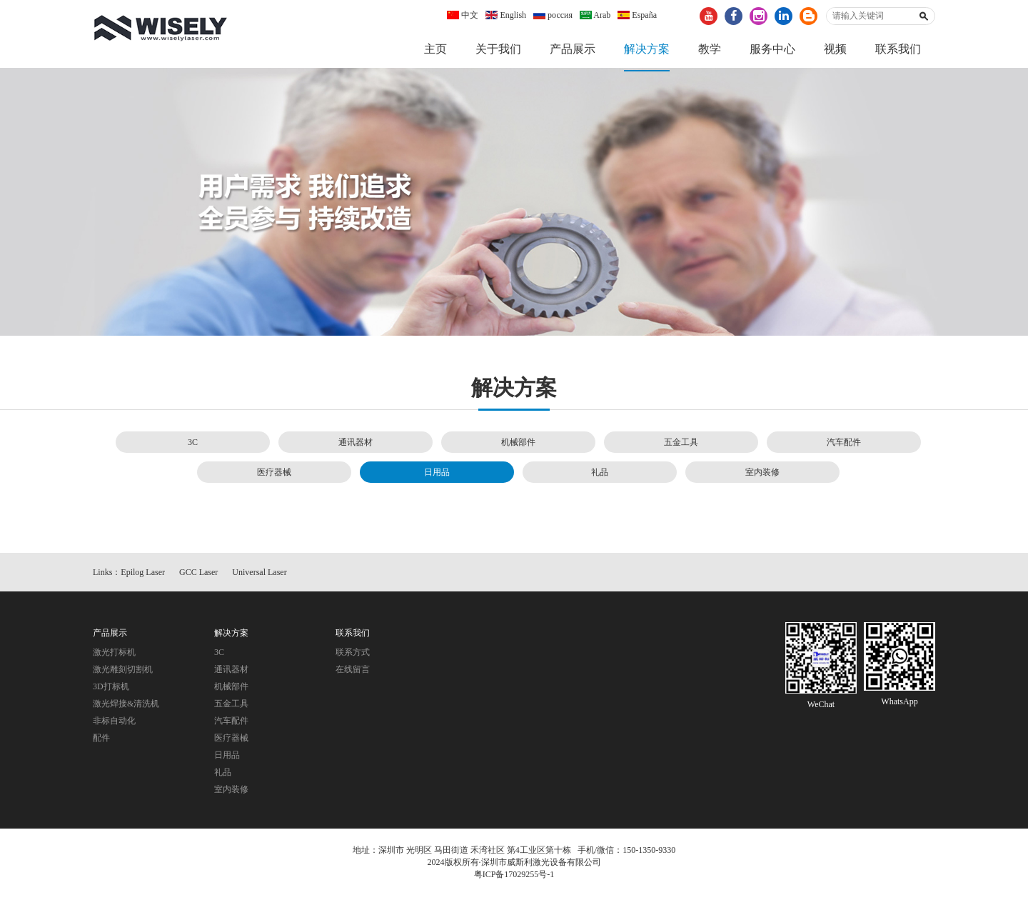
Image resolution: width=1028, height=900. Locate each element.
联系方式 (353, 656)
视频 (835, 49)
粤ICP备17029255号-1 (514, 879)
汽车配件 (844, 446)
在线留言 (353, 674)
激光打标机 (114, 656)
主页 (435, 49)
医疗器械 (274, 476)
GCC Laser (198, 576)
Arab (595, 15)
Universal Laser (259, 576)
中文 (462, 15)
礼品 (599, 476)
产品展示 (572, 49)
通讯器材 (355, 446)
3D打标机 (111, 691)
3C (193, 446)
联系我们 (898, 49)
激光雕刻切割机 (123, 674)
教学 (709, 49)
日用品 (437, 476)
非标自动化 (114, 725)
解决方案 (647, 49)
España (637, 15)
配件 (101, 742)
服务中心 (772, 49)
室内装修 (762, 476)
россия (553, 15)
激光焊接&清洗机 (126, 708)
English (505, 15)
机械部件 (518, 446)
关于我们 (498, 49)
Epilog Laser (143, 576)
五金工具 (681, 446)
